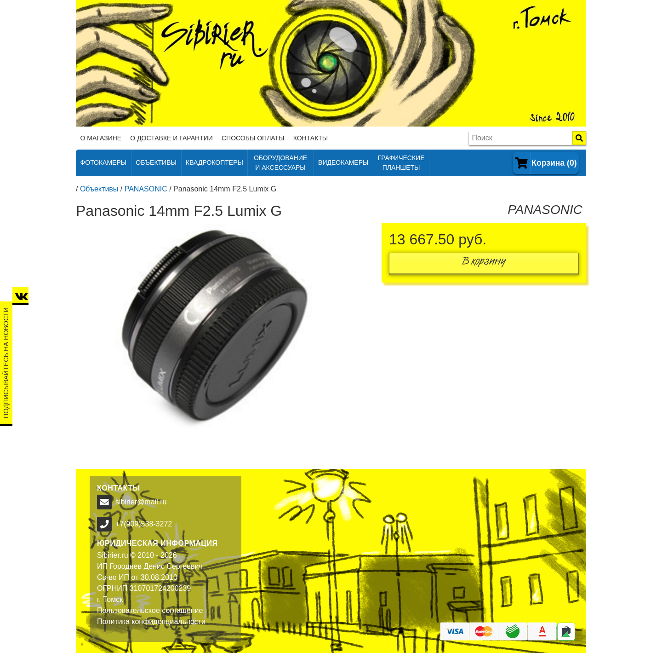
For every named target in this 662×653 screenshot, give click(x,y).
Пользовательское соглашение (150, 610)
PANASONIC (146, 189)
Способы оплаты (253, 138)
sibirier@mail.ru (140, 502)
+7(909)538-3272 (143, 524)
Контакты (310, 138)
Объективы (99, 189)
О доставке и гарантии (171, 138)
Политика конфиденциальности (151, 621)
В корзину (484, 263)
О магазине (101, 138)
